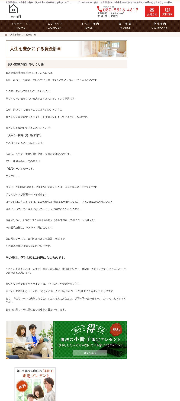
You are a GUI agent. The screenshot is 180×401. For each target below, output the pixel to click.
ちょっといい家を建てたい (152, 156)
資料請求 (167, 11)
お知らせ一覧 (145, 249)
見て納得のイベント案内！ (152, 133)
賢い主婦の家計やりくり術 (26, 64)
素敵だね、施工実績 (149, 163)
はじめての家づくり (149, 189)
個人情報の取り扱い (149, 257)
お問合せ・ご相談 (148, 242)
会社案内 (143, 212)
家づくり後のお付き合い (151, 204)
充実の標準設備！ (148, 181)
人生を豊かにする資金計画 (152, 148)
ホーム (141, 125)
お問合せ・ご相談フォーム (153, 376)
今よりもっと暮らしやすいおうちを (155, 173)
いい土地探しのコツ (149, 141)
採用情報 (143, 227)
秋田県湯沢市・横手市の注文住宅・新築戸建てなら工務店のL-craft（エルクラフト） (115, 391)
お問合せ (152, 11)
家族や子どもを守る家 (150, 197)
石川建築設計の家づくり (151, 219)
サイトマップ (145, 265)
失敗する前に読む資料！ (151, 234)
